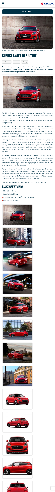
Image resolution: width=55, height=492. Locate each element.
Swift (17, 62)
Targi (26, 62)
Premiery (8, 62)
